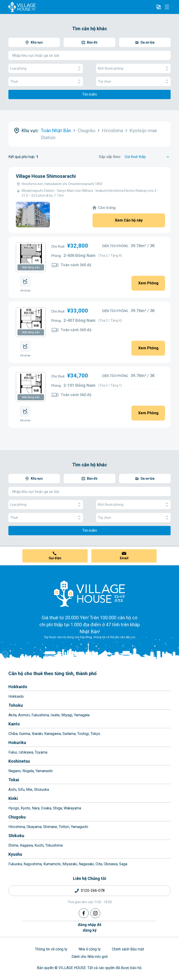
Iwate (55, 715)
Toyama (41, 752)
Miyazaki (69, 864)
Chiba (12, 733)
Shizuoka (41, 789)
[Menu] (167, 7)
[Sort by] (148, 157)
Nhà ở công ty (90, 949)
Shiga (57, 808)
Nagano (14, 771)
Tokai (13, 779)
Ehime (13, 845)
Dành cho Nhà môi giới (90, 956)
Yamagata (82, 715)
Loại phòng (45, 69)
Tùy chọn (133, 82)
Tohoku (15, 705)
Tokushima (54, 845)
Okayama (34, 827)
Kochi (39, 845)
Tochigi (83, 733)
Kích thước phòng (133, 69)
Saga (123, 864)
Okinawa (110, 864)
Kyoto (25, 808)
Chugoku (17, 817)
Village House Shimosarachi (46, 176)
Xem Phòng (148, 283)
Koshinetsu (19, 761)
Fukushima (40, 715)
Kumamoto (52, 864)
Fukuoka (15, 864)
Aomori (24, 715)
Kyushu (15, 854)
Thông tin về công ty (51, 949)
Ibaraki (37, 733)
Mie (29, 789)
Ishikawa (26, 752)
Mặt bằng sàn (31, 267)
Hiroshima (16, 827)
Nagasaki (86, 864)
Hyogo (13, 808)
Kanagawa (52, 733)
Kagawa (26, 845)
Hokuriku (17, 742)
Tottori (64, 827)
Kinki (13, 798)
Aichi (12, 789)
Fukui (12, 752)
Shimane (50, 827)
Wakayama (72, 808)
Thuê (45, 82)
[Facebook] (84, 913)
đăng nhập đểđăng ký (89, 928)
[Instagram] (95, 913)
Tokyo (95, 733)
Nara (35, 808)
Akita (12, 715)
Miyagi (66, 715)
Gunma (24, 733)
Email (124, 558)
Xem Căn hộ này (129, 220)
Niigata (28, 771)
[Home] (89, 593)
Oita (99, 864)
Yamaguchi (79, 827)
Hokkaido (17, 686)
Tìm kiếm (89, 94)
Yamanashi (44, 771)
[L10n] (158, 7)
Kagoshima (33, 864)
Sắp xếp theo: (110, 157)
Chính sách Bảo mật (128, 949)
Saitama (69, 733)
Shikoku (16, 835)
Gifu (21, 789)
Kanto (14, 723)
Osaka (46, 808)
